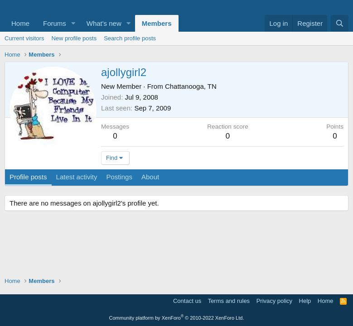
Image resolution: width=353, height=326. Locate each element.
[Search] (339, 23)
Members (157, 23)
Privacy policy (274, 300)
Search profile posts (130, 38)
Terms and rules (229, 300)
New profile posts (74, 38)
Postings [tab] (119, 177)
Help (305, 300)
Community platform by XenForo (176, 318)
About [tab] (150, 177)
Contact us (187, 300)
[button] (73, 23)
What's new (104, 23)
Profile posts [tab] (28, 177)
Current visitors (24, 38)
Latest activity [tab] (76, 177)
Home (20, 23)
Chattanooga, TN (191, 86)
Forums (54, 23)
